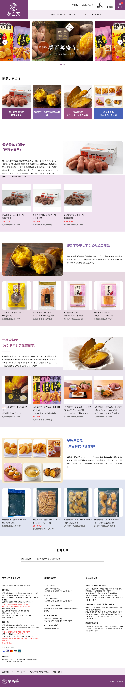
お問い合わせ (87, 5)
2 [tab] (64, 64)
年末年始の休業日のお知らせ (48, 558)
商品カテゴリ (57, 14)
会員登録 (110, 7)
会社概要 (75, 5)
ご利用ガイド (96, 14)
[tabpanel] (62, 41)
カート (120, 5)
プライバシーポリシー (19, 672)
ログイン (100, 7)
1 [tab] (61, 64)
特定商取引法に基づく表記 (39, 672)
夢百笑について (76, 14)
